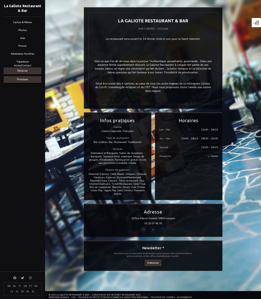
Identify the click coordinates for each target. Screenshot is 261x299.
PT (30, 286)
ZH (22, 291)
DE (25, 286)
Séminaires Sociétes (22, 54)
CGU (73, 297)
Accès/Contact (22, 65)
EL (33, 291)
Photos (22, 30)
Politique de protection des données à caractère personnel (113, 297)
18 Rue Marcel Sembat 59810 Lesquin (170, 218)
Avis (22, 38)
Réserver (22, 70)
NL (28, 291)
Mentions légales (59, 297)
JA (17, 291)
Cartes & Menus (22, 22)
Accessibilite (184, 297)
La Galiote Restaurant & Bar (22, 8)
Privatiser (22, 79)
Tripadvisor (22, 61)
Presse (23, 46)
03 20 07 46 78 (153, 223)
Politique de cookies (163, 297)
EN (9, 286)
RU (36, 286)
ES (14, 286)
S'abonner (153, 263)
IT (20, 286)
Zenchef (146, 295)
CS (11, 291)
